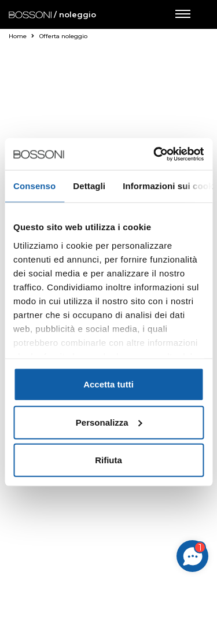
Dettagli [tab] (89, 186)
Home (21, 36)
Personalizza (109, 422)
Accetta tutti (108, 384)
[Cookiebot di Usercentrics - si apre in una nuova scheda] (154, 153)
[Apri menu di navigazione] (182, 14)
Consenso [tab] (34, 186)
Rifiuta (108, 460)
